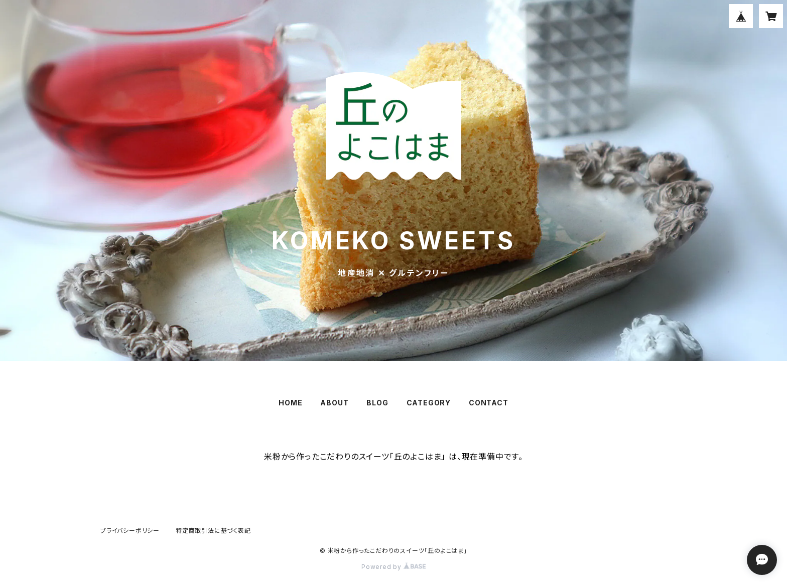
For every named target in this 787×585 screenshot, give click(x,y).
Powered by (393, 566)
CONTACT (488, 402)
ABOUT (334, 402)
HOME (290, 402)
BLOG (377, 402)
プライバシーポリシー (130, 530)
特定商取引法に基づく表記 (213, 530)
